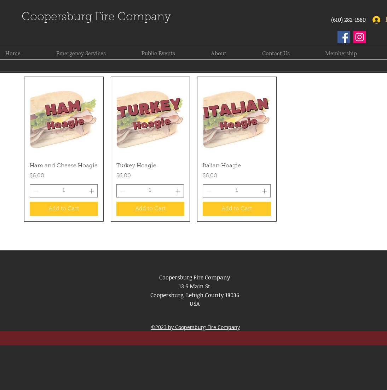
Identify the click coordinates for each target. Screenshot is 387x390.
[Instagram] (359, 37)
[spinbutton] (64, 191)
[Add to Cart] (64, 209)
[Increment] (92, 191)
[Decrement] (35, 191)
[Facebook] (343, 37)
